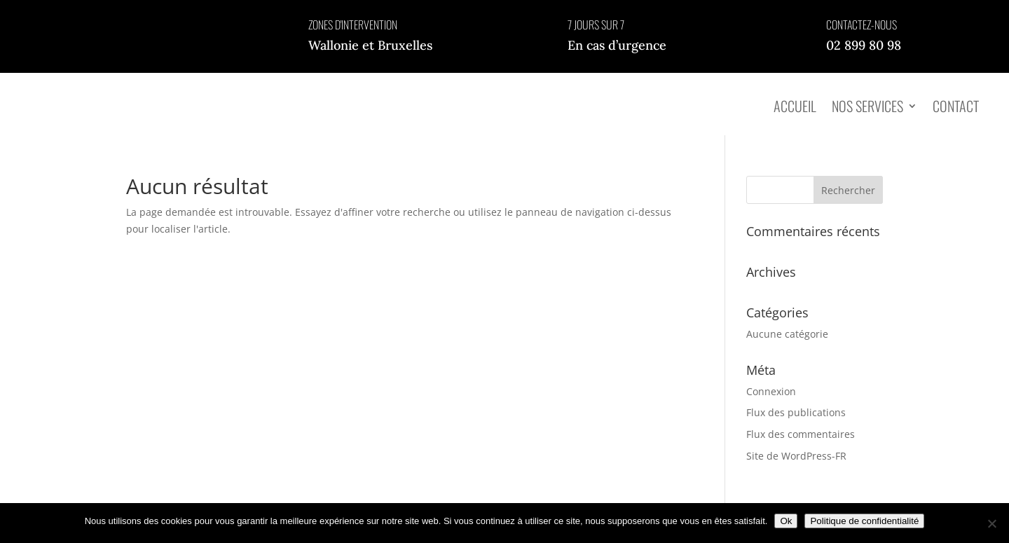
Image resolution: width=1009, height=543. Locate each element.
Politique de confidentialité (864, 521)
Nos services (867, 105)
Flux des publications (796, 412)
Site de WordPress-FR (796, 455)
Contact (956, 105)
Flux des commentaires (800, 434)
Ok (786, 521)
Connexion (771, 391)
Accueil (795, 105)
